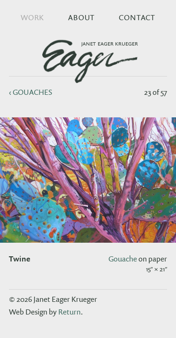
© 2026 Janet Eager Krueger (53, 299)
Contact (137, 17)
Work (32, 17)
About (81, 17)
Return (69, 312)
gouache (122, 259)
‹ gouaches (30, 92)
